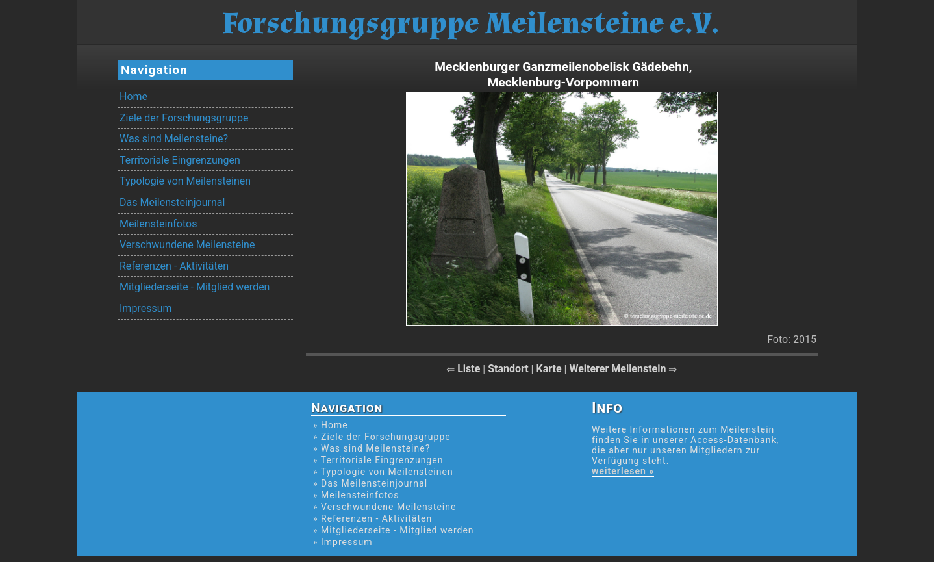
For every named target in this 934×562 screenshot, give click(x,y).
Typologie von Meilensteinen (185, 181)
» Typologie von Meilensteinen (383, 471)
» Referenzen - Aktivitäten (372, 518)
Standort (508, 369)
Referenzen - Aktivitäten (174, 266)
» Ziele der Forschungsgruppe (382, 436)
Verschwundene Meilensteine (187, 244)
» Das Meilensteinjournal (370, 483)
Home (133, 96)
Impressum (146, 308)
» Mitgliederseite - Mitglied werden (393, 530)
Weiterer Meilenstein (617, 369)
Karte (548, 369)
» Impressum (342, 542)
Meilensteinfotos (158, 224)
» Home (330, 425)
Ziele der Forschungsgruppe (184, 118)
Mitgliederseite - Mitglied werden (195, 287)
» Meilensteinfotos (356, 495)
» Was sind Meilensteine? (371, 448)
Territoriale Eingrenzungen (180, 160)
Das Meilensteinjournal (172, 202)
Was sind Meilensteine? (174, 139)
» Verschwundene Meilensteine (384, 507)
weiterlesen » (623, 471)
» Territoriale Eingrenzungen (378, 460)
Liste (468, 369)
